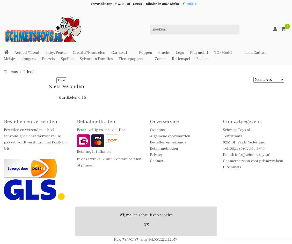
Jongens (29, 59)
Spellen (67, 59)
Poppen (145, 52)
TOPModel (223, 52)
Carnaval (119, 52)
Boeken (202, 59)
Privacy (156, 154)
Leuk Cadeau (255, 52)
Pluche (164, 52)
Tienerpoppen (131, 59)
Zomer (160, 59)
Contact (189, 4)
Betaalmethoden (164, 148)
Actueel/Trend (26, 52)
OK (146, 225)
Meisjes (10, 59)
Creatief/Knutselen (89, 52)
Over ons (157, 130)
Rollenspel (181, 59)
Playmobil (199, 52)
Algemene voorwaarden (170, 136)
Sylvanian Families (96, 59)
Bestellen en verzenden (169, 142)
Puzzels (48, 59)
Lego (180, 52)
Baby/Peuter (56, 52)
